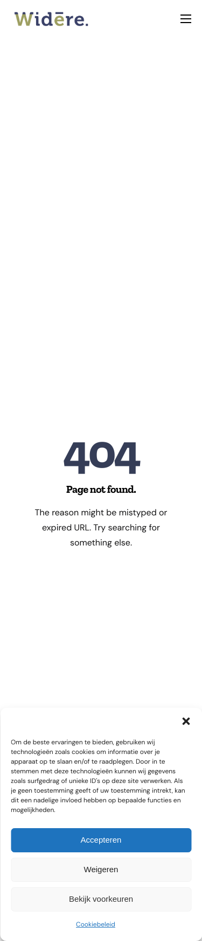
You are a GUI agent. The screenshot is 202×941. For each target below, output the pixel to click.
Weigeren (101, 869)
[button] (185, 721)
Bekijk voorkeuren (101, 898)
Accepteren (101, 839)
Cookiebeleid (95, 924)
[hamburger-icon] (185, 19)
